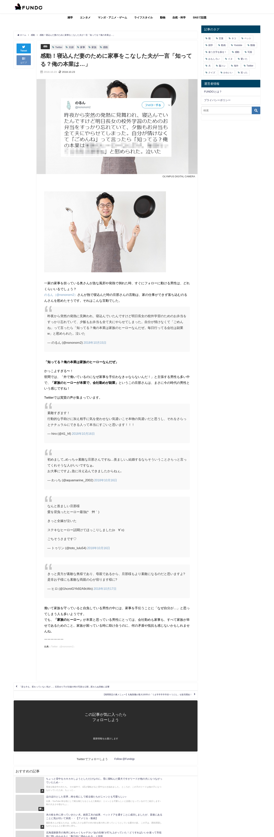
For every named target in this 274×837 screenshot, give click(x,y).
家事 (83, 47)
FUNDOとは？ (213, 91)
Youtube (238, 45)
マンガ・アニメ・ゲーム (112, 17)
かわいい (228, 72)
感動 (45, 46)
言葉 (221, 38)
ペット (247, 38)
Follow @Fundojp (124, 765)
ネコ (234, 38)
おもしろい (214, 59)
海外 (236, 66)
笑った (244, 72)
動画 (223, 45)
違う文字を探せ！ (217, 52)
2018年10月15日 (96, 342)
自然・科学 (179, 17)
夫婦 (71, 47)
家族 (94, 47)
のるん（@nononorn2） (61, 294)
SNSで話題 (200, 17)
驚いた (244, 59)
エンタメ (85, 17)
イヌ (230, 59)
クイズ (211, 72)
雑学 (70, 17)
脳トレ (222, 66)
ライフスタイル (143, 17)
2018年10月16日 (84, 433)
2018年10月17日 (106, 588)
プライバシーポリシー (217, 100)
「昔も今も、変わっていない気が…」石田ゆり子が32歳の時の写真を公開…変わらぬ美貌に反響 (86, 688)
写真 (250, 52)
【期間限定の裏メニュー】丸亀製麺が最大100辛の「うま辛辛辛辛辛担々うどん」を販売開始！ (125, 699)
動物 (162, 17)
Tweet (23, 48)
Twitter (59, 47)
